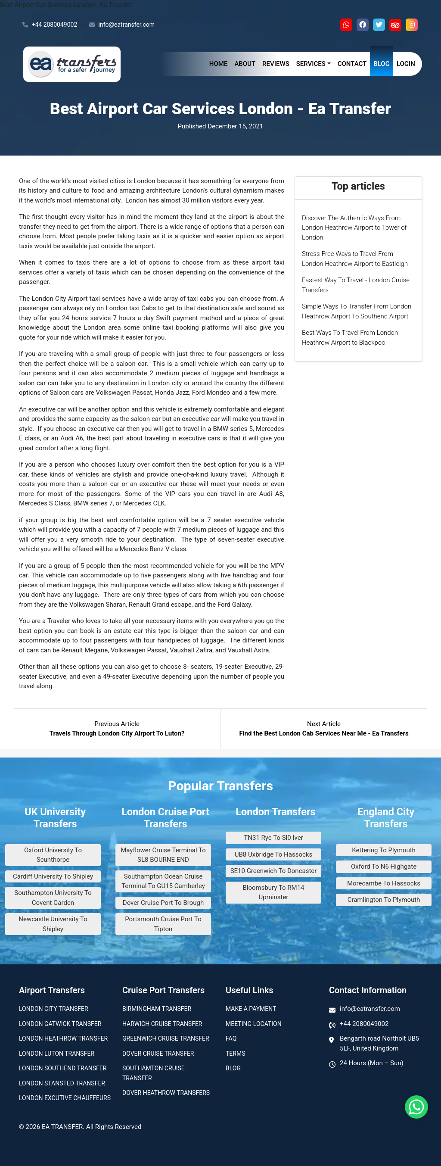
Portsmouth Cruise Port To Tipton (163, 924)
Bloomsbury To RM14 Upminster (273, 892)
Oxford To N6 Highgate (383, 866)
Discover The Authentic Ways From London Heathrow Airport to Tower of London (354, 227)
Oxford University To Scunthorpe (53, 855)
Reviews (275, 64)
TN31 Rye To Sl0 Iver (273, 838)
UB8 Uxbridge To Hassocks (273, 854)
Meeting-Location (254, 1023)
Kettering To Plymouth (384, 850)
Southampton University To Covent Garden (52, 898)
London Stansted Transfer (62, 1083)
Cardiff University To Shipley (53, 876)
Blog (381, 64)
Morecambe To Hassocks (383, 883)
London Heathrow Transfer (63, 1038)
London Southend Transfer (62, 1068)
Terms (235, 1053)
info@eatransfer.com (122, 25)
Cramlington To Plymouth (384, 900)
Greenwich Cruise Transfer (165, 1038)
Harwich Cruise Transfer (162, 1023)
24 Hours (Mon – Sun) (372, 1063)
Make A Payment (251, 1008)
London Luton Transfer (56, 1053)
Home (218, 64)
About (244, 64)
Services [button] (311, 64)
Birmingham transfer (156, 1008)
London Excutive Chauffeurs (65, 1097)
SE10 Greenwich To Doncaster (273, 871)
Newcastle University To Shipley (53, 924)
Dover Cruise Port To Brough (163, 903)
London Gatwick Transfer (60, 1023)
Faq (231, 1038)
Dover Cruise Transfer (158, 1053)
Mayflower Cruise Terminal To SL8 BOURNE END (163, 855)
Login (406, 64)
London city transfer (53, 1008)
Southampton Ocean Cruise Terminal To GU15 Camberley (163, 881)
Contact (352, 64)
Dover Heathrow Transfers (166, 1092)
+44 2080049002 (49, 25)
